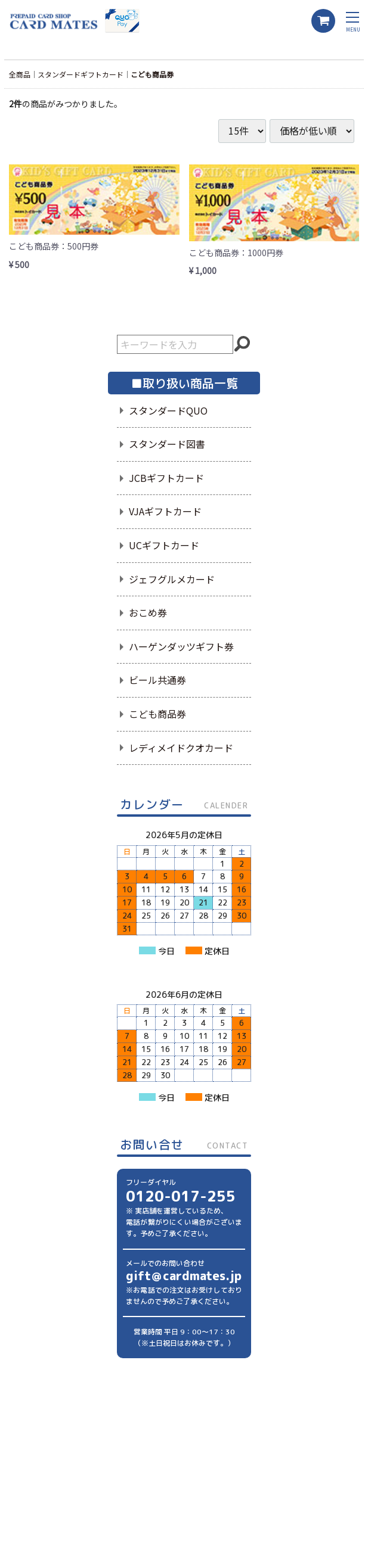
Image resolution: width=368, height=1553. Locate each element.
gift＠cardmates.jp (184, 1275)
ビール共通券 (157, 680)
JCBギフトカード (166, 478)
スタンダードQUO (168, 410)
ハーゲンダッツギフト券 (181, 646)
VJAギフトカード (165, 511)
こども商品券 (152, 74)
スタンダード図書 (167, 444)
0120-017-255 (181, 1196)
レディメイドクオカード (181, 747)
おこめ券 (148, 612)
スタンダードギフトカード (80, 74)
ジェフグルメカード (172, 579)
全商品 (19, 74)
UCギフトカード (164, 545)
